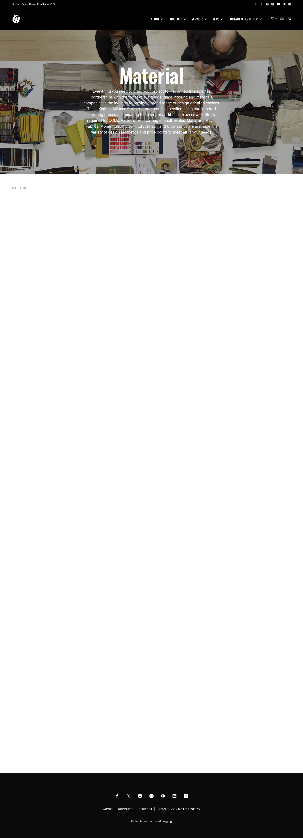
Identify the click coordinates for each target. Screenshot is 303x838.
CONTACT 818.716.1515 (243, 19)
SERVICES (197, 19)
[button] (274, 19)
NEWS (215, 19)
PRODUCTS (175, 19)
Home (14, 188)
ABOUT (155, 19)
